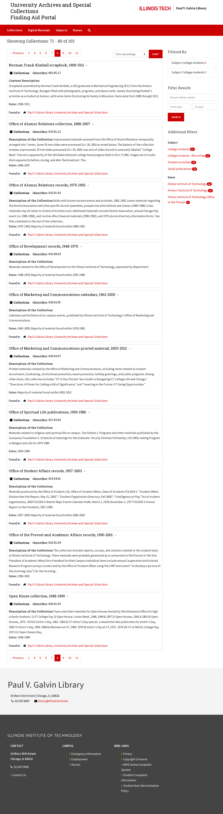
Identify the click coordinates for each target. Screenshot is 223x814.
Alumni (75, 765)
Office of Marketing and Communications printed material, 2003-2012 (68, 348)
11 (76, 53)
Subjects (61, 30)
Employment (79, 759)
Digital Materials (39, 30)
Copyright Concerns (135, 759)
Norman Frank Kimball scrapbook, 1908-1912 (47, 65)
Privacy (127, 754)
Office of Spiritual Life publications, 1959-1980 (48, 412)
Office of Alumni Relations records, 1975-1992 (47, 185)
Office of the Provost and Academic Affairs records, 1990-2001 (61, 535)
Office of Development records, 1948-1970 (44, 246)
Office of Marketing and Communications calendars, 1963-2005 (62, 294)
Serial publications (180, 169)
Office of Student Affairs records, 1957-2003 (46, 471)
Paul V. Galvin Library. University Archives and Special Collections (68, 112)
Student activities (179, 162)
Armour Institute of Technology (188, 190)
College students (179, 149)
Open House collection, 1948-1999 (37, 596)
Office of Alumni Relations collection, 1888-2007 (50, 124)
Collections (14, 30)
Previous (16, 53)
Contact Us (19, 775)
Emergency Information (86, 754)
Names (77, 30)
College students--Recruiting (186, 156)
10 (69, 53)
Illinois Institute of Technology (187, 184)
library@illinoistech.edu (53, 701)
